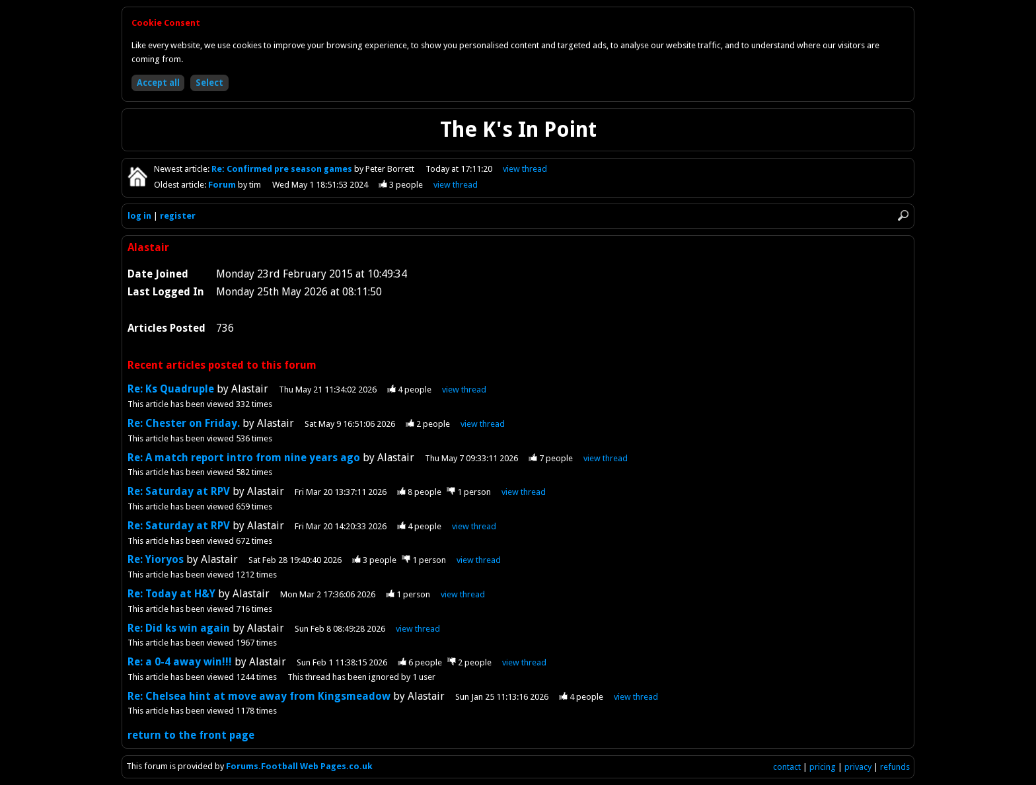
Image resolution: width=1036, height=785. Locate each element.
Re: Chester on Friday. (184, 423)
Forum (223, 185)
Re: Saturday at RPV (179, 491)
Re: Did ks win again (179, 628)
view (525, 169)
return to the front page (191, 735)
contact (787, 767)
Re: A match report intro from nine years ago (244, 457)
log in (139, 216)
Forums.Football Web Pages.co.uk (299, 766)
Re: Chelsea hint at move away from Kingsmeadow (259, 696)
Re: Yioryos (157, 559)
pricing (822, 767)
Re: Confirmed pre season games (282, 169)
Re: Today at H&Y (171, 593)
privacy (857, 767)
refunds (895, 767)
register (178, 216)
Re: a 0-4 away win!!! (180, 661)
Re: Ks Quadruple (172, 389)
